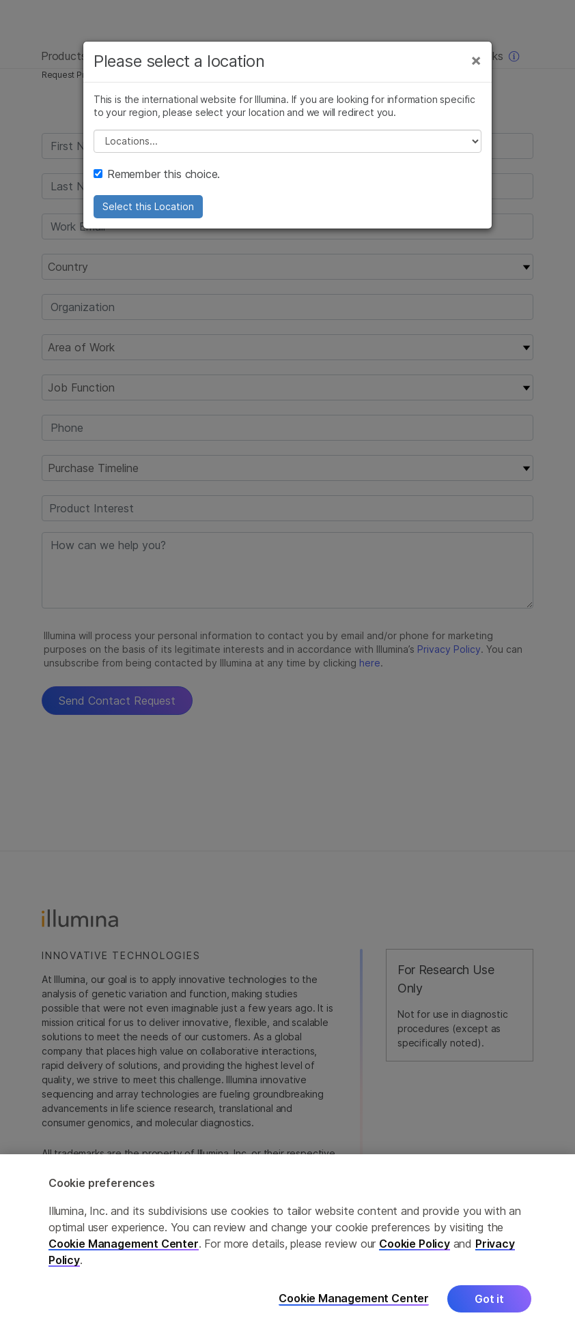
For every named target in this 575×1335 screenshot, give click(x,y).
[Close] (476, 60)
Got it (489, 1299)
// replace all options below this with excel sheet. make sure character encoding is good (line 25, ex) (287, 141)
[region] (287, 1244)
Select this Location (148, 206)
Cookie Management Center (123, 1243)
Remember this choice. (157, 174)
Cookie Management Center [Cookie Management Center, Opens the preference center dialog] (354, 1298)
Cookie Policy (414, 1243)
